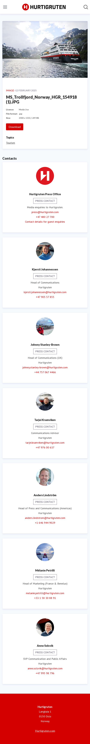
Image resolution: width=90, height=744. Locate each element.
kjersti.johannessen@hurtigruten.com (45, 292)
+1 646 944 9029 (45, 522)
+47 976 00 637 (45, 447)
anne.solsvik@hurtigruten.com (45, 668)
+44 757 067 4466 (45, 372)
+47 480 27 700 (45, 217)
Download (15, 126)
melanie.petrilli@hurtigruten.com (45, 593)
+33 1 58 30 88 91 (45, 598)
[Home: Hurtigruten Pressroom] (44, 7)
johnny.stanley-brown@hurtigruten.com (45, 367)
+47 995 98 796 (45, 673)
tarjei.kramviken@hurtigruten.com (45, 442)
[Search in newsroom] (85, 7)
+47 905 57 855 (45, 297)
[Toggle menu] (5, 7)
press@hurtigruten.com (45, 212)
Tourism (10, 143)
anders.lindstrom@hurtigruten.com (45, 518)
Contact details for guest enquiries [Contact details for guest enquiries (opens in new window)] (45, 221)
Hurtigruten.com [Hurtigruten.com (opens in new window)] (45, 730)
